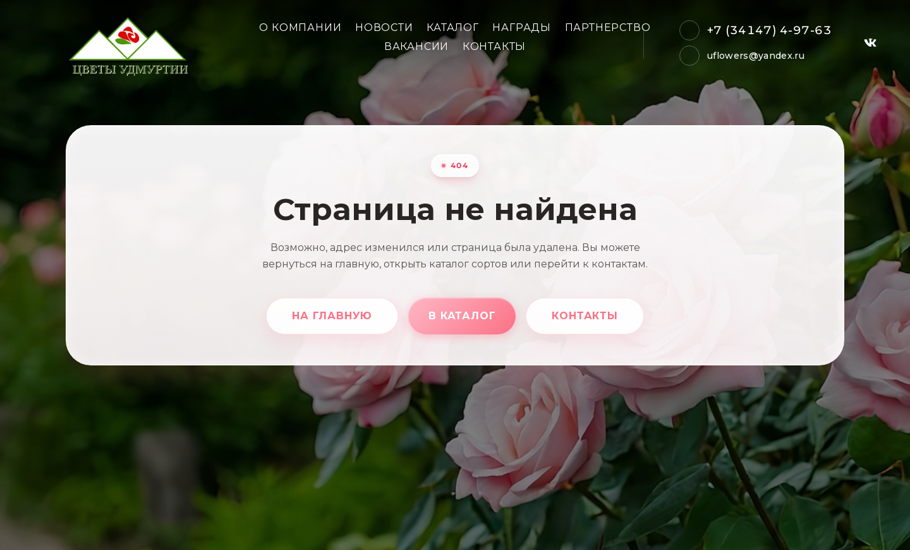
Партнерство (608, 27)
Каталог (453, 27)
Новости (384, 27)
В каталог (461, 316)
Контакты (494, 46)
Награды (521, 27)
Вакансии (416, 46)
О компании (300, 27)
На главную (332, 316)
